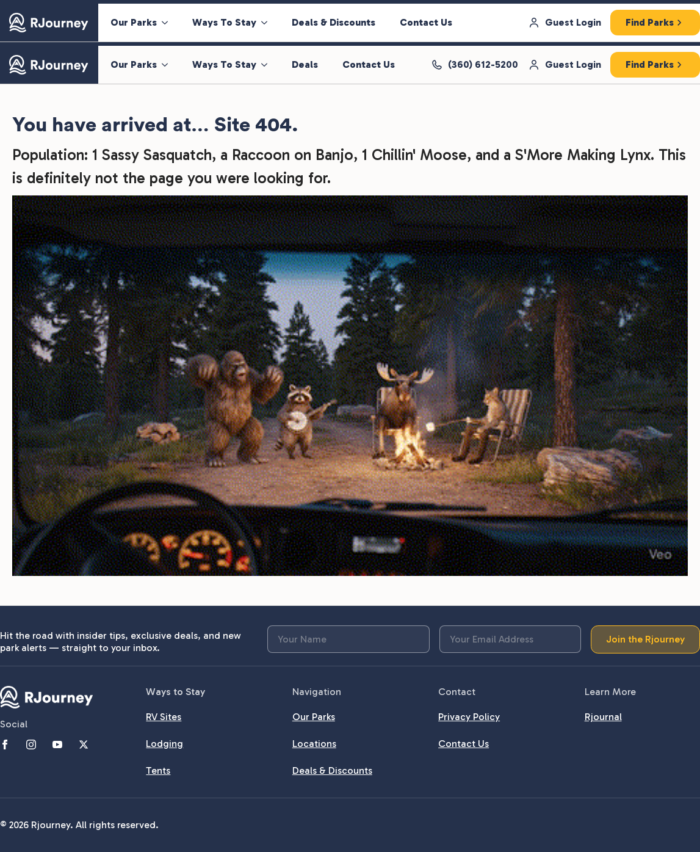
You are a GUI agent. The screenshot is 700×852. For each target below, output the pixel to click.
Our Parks (133, 22)
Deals (305, 64)
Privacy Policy (469, 717)
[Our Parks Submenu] (168, 22)
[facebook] (5, 744)
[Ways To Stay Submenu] (268, 22)
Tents (158, 770)
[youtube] (57, 744)
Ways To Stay (224, 22)
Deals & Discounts (333, 22)
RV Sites (163, 717)
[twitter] (83, 744)
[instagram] (31, 744)
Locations (314, 743)
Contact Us (426, 22)
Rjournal (603, 717)
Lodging (164, 743)
